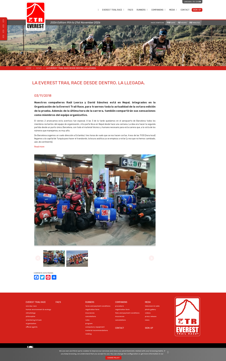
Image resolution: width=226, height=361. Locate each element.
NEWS (147, 320)
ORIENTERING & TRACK (34, 320)
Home (98, 10)
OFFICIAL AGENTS (31, 327)
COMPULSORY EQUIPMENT (94, 327)
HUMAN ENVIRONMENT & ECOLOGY (38, 309)
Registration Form (122, 309)
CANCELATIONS (90, 316)
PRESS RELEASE (150, 316)
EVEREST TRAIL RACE (113, 10)
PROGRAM (89, 323)
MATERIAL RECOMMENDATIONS (96, 330)
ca (197, 2)
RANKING (88, 334)
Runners (142, 10)
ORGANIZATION (31, 323)
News (39, 68)
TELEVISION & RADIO (152, 306)
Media (173, 10)
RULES (87, 320)
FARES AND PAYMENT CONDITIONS (97, 306)
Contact (185, 10)
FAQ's (130, 10)
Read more (39, 146)
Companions (158, 10)
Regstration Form (92, 309)
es (194, 2)
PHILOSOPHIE (30, 316)
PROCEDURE (119, 306)
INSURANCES (90, 313)
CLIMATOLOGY (31, 313)
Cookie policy (113, 358)
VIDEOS (148, 313)
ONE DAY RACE (31, 306)
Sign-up (197, 10)
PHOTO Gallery (150, 309)
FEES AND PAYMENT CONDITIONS (127, 313)
